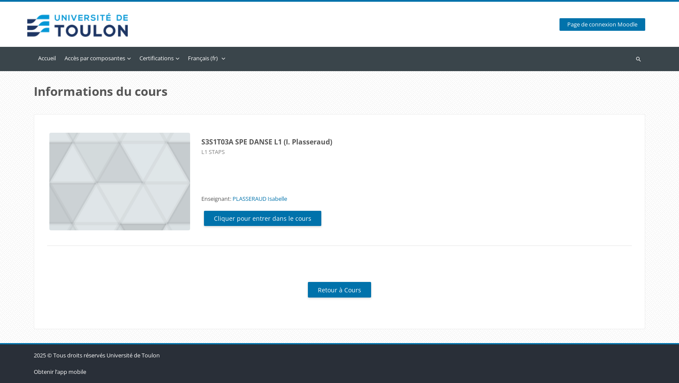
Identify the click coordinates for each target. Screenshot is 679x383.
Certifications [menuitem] (156, 58)
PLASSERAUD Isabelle (260, 199)
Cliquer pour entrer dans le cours (262, 218)
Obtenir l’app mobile (60, 372)
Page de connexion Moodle (602, 24)
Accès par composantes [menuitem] (95, 58)
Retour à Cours (339, 290)
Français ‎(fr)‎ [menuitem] (203, 58)
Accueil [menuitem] (47, 58)
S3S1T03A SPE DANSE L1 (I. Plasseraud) (266, 142)
